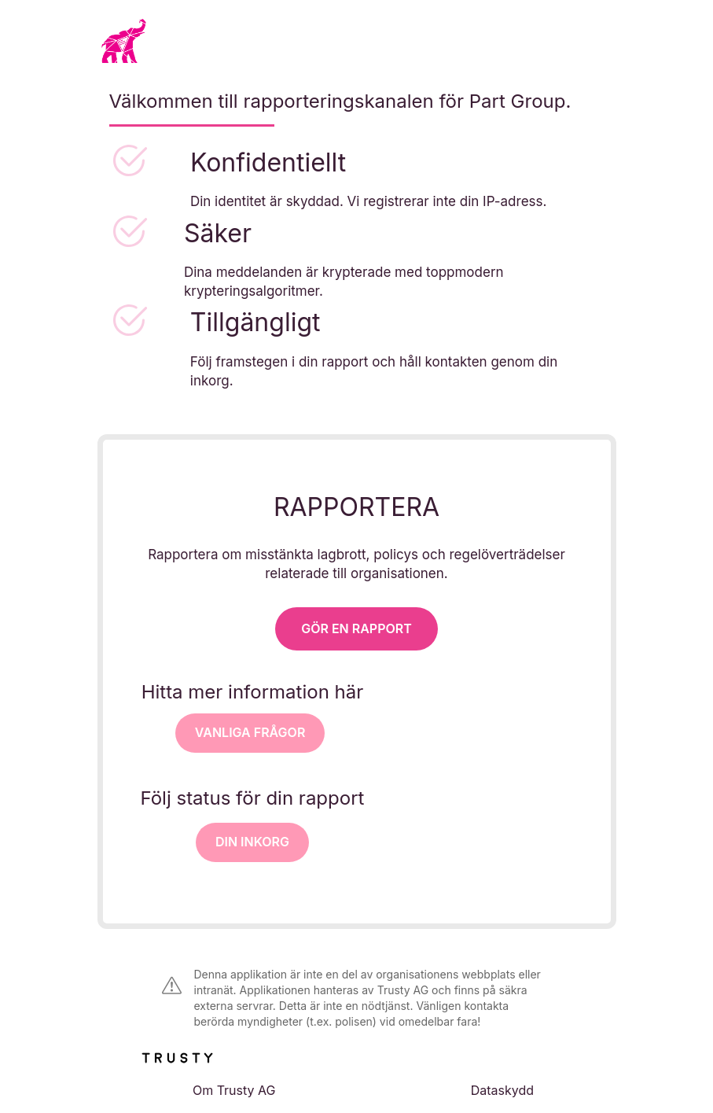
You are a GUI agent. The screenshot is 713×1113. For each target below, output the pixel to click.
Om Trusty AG (234, 1090)
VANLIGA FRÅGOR (250, 732)
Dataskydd (502, 1090)
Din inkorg (252, 841)
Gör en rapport (356, 628)
